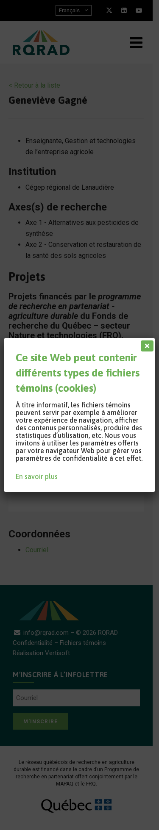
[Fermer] (145, 344)
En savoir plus (37, 476)
